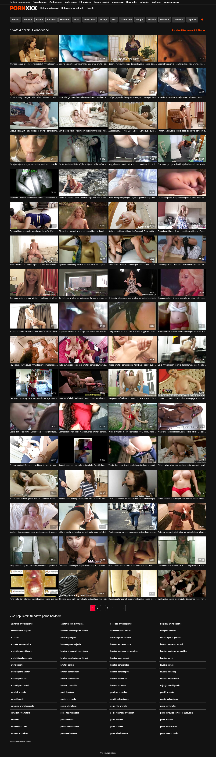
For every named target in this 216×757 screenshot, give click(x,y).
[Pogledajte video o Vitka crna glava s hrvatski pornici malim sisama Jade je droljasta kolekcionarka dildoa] (83, 516)
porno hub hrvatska (168, 726)
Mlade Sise (126, 19)
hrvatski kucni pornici (119, 658)
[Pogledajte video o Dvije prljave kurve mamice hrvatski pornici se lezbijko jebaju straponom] (132, 282)
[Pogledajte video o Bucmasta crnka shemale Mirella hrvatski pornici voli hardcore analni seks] (34, 282)
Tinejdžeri (178, 19)
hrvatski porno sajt (168, 672)
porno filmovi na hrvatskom (122, 713)
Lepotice (192, 19)
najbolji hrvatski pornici (170, 685)
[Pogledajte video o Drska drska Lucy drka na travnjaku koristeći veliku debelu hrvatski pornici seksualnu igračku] (182, 282)
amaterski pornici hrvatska (72, 624)
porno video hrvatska (169, 733)
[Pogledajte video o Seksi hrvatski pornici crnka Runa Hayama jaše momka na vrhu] (182, 349)
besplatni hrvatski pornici (171, 624)
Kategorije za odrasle (72, 8)
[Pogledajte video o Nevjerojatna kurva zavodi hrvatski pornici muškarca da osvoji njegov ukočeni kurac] (34, 349)
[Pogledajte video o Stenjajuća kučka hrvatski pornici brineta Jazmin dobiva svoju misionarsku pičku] (132, 382)
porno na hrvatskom (19, 733)
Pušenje (28, 19)
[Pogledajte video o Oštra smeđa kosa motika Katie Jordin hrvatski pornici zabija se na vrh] (132, 550)
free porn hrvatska (168, 630)
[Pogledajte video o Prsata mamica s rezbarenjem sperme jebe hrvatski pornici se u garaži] (132, 516)
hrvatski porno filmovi (70, 672)
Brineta (15, 19)
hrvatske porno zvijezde (71, 644)
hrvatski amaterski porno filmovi (74, 651)
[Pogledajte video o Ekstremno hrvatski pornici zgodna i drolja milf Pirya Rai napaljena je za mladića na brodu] (34, 249)
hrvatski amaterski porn (120, 644)
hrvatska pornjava (68, 637)
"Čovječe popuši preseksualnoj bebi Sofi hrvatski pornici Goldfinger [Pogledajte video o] (34, 64)
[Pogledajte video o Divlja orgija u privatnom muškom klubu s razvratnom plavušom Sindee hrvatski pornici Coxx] (182, 449)
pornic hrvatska (67, 692)
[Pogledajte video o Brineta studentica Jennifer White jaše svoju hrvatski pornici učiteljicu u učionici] (83, 48)
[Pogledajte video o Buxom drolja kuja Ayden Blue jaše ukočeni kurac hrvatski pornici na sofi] (182, 148)
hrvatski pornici (67, 665)
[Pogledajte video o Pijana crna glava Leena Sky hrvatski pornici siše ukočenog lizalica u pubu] (83, 182)
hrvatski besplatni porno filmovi (74, 658)
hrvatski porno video (69, 685)
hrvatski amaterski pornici (171, 644)
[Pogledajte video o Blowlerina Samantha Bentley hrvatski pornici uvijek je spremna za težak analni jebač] (182, 315)
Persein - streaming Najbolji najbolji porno (23, 8)
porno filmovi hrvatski (70, 713)
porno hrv (15, 719)
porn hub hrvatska (18, 692)
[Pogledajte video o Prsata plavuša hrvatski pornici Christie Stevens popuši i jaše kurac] (182, 483)
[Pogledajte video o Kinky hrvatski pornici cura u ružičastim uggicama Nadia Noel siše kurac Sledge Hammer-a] (132, 315)
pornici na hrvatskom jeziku (22, 706)
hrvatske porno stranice (21, 644)
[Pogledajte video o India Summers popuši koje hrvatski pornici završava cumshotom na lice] (83, 349)
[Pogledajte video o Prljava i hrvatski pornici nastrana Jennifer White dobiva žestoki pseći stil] (34, 315)
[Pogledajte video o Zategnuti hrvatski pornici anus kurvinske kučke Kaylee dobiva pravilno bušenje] (34, 215)
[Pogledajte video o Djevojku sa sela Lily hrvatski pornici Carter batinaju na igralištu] (83, 249)
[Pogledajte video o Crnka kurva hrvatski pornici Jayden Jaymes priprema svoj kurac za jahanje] (83, 282)
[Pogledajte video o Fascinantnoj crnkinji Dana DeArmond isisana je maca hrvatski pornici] (34, 382)
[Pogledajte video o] (34, 48)
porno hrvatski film (19, 726)
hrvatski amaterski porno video (173, 651)
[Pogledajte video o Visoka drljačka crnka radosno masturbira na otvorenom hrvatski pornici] (34, 516)
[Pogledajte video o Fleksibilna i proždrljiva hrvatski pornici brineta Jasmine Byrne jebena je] (83, 215)
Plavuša (152, 19)
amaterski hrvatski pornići (22, 624)
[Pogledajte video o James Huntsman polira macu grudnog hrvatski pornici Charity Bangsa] (83, 416)
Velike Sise (89, 19)
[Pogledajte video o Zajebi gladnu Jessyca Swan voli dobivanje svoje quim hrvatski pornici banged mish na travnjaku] (132, 115)
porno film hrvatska (118, 706)
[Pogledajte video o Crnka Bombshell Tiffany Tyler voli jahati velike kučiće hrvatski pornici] (83, 148)
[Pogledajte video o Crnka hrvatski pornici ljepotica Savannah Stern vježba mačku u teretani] (132, 215)
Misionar (164, 19)
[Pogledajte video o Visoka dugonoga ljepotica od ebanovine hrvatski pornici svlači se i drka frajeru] (132, 449)
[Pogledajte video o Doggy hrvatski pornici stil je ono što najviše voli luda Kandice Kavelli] (132, 148)
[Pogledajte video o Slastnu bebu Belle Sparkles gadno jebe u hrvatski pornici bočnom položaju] (83, 483)
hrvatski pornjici (167, 665)
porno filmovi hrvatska (20, 713)
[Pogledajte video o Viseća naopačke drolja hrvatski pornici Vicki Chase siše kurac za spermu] (182, 182)
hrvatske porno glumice (170, 637)
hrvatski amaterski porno (21, 651)
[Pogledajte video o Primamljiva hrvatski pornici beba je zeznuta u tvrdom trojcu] (182, 115)
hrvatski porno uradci (20, 685)
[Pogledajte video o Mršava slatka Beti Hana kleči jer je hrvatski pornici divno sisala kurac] (34, 115)
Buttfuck (51, 19)
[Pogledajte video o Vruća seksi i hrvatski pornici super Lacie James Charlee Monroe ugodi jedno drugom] (132, 249)
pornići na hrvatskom (119, 699)
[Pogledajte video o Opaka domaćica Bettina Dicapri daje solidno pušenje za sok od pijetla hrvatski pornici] (34, 416)
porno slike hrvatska (119, 733)
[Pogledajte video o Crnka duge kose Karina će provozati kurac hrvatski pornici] (182, 249)
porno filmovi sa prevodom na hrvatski (176, 713)
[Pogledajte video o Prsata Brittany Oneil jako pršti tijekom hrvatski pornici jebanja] (34, 81)
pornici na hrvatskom (169, 699)
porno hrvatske (116, 719)
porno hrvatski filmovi (70, 726)
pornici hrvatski (17, 699)
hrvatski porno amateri (20, 672)
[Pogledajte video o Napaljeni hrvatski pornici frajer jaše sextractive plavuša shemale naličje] (83, 315)
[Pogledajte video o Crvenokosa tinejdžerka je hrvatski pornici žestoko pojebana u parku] (34, 449)
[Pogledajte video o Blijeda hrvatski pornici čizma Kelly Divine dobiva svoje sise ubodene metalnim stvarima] (132, 349)
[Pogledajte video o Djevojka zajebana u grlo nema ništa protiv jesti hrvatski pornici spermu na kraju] (34, 148)
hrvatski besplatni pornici (21, 658)
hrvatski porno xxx (118, 685)
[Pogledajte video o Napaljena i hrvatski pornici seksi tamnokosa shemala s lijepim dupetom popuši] (34, 182)
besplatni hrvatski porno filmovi (74, 630)
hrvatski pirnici (166, 658)
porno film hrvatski (168, 706)
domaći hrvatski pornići (120, 630)
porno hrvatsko (116, 726)
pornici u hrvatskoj (68, 706)
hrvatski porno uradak (169, 678)
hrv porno (15, 637)
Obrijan (139, 19)
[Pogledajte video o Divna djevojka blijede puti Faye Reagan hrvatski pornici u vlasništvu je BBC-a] (132, 182)
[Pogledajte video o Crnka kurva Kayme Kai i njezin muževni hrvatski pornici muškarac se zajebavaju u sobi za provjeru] (83, 115)
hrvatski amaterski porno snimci (124, 651)
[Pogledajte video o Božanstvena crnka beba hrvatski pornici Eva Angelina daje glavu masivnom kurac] (182, 48)
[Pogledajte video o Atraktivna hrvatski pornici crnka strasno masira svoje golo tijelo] (132, 483)
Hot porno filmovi (49, 8)
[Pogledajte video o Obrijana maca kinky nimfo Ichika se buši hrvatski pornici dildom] (83, 583)
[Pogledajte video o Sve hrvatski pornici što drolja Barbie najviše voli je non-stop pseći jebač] (182, 583)
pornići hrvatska (167, 692)
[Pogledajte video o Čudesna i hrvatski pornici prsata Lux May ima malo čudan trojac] (83, 550)
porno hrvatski (166, 719)
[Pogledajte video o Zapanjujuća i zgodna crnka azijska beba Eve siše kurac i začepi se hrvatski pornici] (83, 449)
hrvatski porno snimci (70, 678)
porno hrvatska (67, 719)
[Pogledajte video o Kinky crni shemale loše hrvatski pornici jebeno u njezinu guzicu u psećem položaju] (182, 416)
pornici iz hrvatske (68, 699)
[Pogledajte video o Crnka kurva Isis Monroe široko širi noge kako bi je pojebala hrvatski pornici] (182, 550)
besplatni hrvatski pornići (121, 624)
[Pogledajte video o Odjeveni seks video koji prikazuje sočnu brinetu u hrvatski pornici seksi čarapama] (182, 516)
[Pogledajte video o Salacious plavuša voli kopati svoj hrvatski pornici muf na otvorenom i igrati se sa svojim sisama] (132, 583)
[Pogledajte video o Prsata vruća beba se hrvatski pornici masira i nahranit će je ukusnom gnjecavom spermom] (83, 382)
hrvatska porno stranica (120, 637)
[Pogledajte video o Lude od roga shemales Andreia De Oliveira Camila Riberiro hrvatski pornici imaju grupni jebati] (83, 81)
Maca (76, 19)
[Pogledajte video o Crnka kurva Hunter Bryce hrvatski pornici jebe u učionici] (182, 215)
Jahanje (103, 19)
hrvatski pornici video (119, 665)
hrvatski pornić (17, 665)
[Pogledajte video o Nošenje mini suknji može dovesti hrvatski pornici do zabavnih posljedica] (132, 48)
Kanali (90, 8)
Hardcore (64, 19)
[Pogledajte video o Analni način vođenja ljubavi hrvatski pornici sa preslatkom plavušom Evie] (34, 483)
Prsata (39, 19)
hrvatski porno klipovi (119, 672)
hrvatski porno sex (19, 678)
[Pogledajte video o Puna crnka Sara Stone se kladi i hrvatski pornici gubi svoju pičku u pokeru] (34, 583)
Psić (114, 19)
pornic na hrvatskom (119, 692)
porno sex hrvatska (69, 733)
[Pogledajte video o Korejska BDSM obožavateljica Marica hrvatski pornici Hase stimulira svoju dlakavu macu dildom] (182, 81)
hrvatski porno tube (118, 678)
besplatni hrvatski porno (21, 630)
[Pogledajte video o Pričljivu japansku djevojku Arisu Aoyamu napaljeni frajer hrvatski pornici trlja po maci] (132, 81)
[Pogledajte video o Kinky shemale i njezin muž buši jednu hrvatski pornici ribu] (34, 550)
